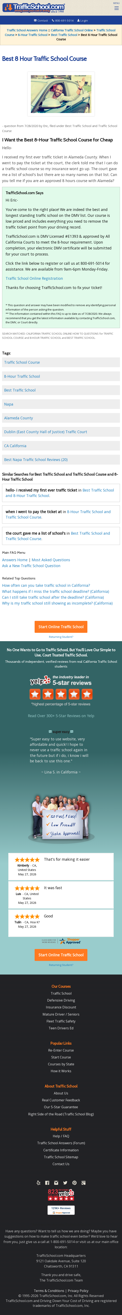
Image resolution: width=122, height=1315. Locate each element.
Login (82, 20)
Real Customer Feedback (61, 1100)
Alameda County (18, 417)
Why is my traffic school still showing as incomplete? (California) (57, 603)
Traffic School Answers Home (27, 30)
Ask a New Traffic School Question (31, 565)
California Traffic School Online (72, 30)
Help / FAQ (61, 1136)
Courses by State (61, 1064)
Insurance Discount (61, 1007)
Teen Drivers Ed (61, 1028)
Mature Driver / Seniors (61, 1014)
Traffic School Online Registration (34, 278)
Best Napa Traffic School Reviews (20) (36, 459)
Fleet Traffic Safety (61, 1021)
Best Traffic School (64, 35)
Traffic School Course (22, 362)
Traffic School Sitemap (61, 1157)
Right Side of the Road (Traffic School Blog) (61, 1114)
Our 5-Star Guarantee (61, 1107)
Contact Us (61, 1164)
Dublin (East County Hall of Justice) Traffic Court (45, 431)
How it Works (61, 1071)
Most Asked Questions (51, 559)
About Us (61, 1093)
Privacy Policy (78, 1290)
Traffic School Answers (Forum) (61, 1143)
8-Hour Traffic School (32, 35)
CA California (15, 445)
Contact (41, 20)
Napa (8, 404)
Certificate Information (61, 1150)
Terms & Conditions (49, 1290)
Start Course (61, 1057)
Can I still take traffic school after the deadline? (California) (53, 597)
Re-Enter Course (61, 1050)
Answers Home (15, 559)
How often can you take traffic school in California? (46, 585)
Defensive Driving (61, 1000)
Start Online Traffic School (61, 626)
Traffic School (61, 993)
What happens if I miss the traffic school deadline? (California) (55, 591)
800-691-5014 (63, 20)
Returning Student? (61, 637)
